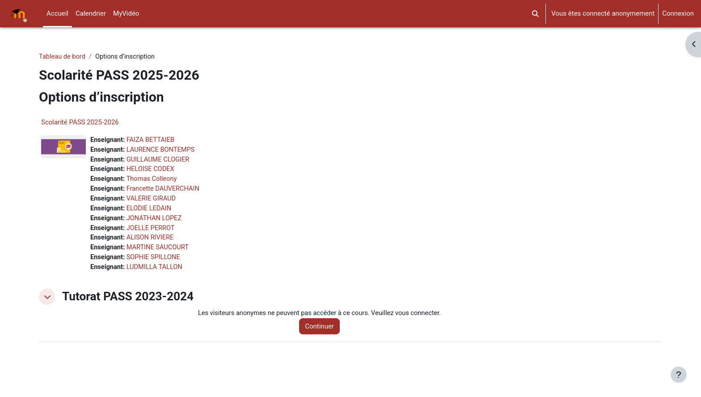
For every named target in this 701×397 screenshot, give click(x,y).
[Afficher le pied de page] (679, 375)
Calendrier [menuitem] (91, 13)
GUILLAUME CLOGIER (159, 161)
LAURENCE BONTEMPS (162, 150)
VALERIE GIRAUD (152, 201)
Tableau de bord (63, 57)
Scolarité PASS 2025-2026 (80, 123)
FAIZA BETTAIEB (152, 141)
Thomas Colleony (153, 181)
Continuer (323, 331)
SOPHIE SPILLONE (154, 261)
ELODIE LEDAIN (150, 211)
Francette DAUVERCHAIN (165, 191)
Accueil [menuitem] (57, 13)
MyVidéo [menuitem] (126, 13)
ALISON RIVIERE (151, 241)
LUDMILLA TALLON (156, 271)
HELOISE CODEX (152, 170)
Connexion (678, 13)
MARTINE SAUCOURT (159, 251)
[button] (536, 13)
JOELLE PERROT (152, 231)
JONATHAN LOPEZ (155, 221)
